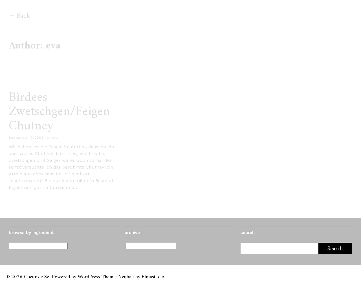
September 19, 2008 (26, 138)
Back (23, 16)
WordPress (89, 277)
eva (55, 138)
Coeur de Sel (37, 277)
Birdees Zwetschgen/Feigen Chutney (59, 112)
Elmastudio (153, 277)
